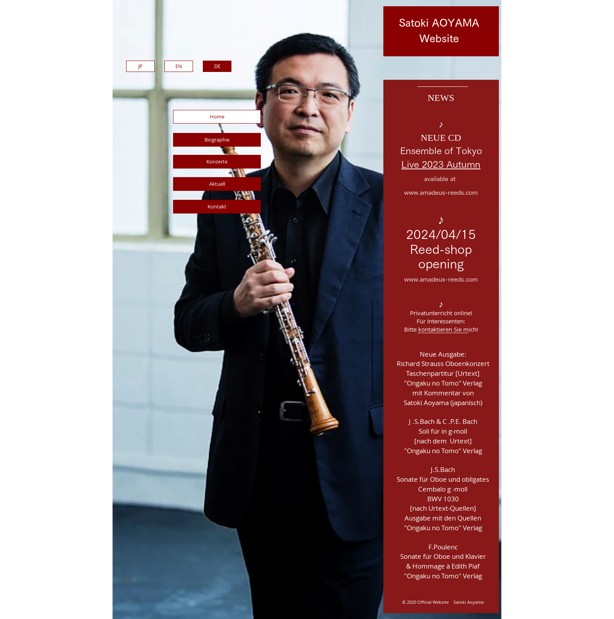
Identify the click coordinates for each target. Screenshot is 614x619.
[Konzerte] (217, 162)
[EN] (178, 66)
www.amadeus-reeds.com (441, 192)
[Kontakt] (217, 207)
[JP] (140, 66)
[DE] (217, 66)
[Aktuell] (217, 184)
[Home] (217, 117)
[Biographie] (217, 140)
